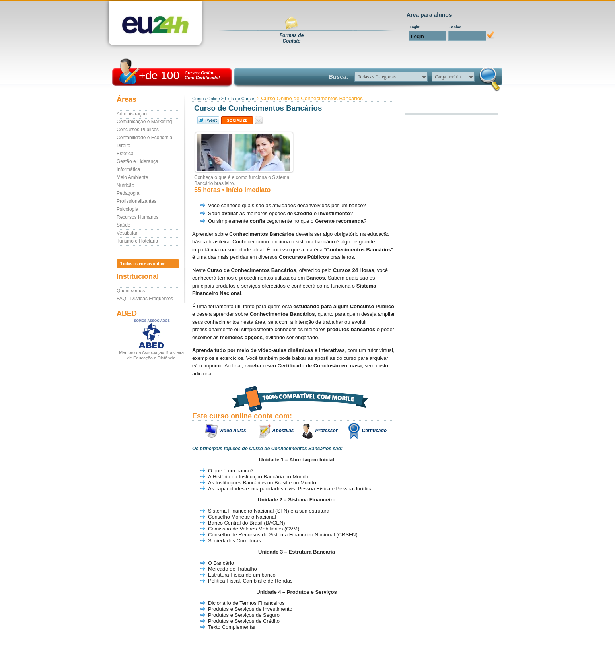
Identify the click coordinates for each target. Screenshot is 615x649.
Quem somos (131, 290)
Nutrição (125, 185)
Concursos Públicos (138, 129)
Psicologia (127, 209)
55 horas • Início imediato (232, 190)
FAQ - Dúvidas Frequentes (145, 298)
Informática (128, 169)
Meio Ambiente (132, 177)
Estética (125, 153)
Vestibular (127, 233)
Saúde (123, 225)
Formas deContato (292, 38)
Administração (132, 114)
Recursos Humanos (137, 217)
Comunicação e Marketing (144, 121)
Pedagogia (128, 193)
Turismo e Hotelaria (137, 241)
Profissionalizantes (136, 201)
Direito (123, 145)
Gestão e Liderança (137, 161)
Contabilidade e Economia (144, 137)
